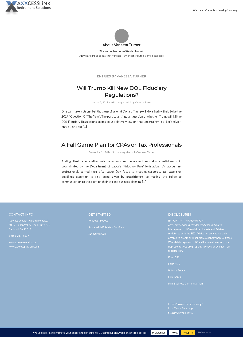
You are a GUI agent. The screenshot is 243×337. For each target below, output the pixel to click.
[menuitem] (198, 10)
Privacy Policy (176, 270)
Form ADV (174, 263)
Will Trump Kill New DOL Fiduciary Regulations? (121, 91)
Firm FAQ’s (174, 276)
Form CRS (173, 257)
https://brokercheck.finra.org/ (185, 304)
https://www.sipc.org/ (180, 312)
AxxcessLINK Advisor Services (106, 227)
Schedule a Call (97, 233)
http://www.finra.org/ (180, 308)
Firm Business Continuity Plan (185, 283)
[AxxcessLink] (28, 10)
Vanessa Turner (143, 102)
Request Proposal (98, 220)
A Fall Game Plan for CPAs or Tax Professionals (121, 145)
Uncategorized (121, 102)
